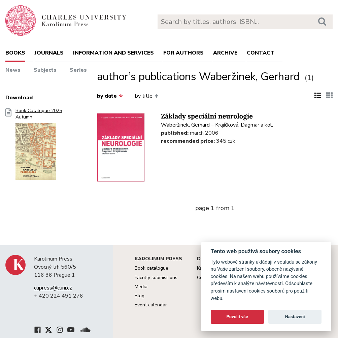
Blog (139, 296)
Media (141, 286)
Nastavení (295, 316)
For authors (183, 53)
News (13, 70)
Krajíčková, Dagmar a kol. (244, 125)
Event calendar (151, 305)
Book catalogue (151, 268)
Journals (49, 53)
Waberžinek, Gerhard (185, 125)
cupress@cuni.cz (53, 288)
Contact (260, 53)
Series (78, 70)
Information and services (113, 53)
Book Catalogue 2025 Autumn (38, 146)
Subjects (45, 70)
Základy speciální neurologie (207, 116)
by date (110, 96)
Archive (225, 53)
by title (146, 96)
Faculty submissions (156, 277)
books (15, 53)
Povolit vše (237, 316)
